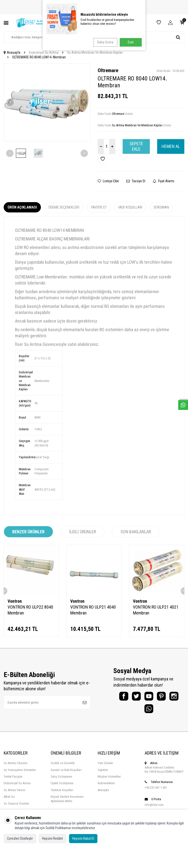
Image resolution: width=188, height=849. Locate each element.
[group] (47, 102)
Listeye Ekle (108, 181)
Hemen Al (171, 146)
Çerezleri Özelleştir (20, 838)
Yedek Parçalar (13, 781)
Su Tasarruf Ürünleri (16, 808)
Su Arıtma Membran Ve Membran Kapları (95, 52)
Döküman (161, 207)
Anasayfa (12, 52)
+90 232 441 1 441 (156, 792)
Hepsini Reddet (52, 838)
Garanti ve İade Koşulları (66, 774)
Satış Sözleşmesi (61, 781)
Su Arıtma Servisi (14, 794)
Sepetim (103, 774)
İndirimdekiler (106, 787)
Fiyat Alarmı (163, 181)
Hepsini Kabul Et (83, 838)
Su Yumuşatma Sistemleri (20, 774)
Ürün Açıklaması (22, 207)
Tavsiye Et (135, 181)
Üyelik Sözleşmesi (62, 787)
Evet (131, 42)
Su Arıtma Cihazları (16, 767)
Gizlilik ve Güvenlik (63, 767)
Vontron (15, 601)
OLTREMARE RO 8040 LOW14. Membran (39, 57)
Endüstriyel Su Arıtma (44, 52)
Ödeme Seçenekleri (63, 207)
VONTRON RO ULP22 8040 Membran (30, 609)
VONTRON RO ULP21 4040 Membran (93, 609)
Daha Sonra (104, 42)
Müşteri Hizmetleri (109, 781)
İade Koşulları (130, 207)
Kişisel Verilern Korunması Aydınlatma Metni (67, 803)
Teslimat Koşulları (62, 794)
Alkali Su (9, 801)
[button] (10, 102)
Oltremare (108, 70)
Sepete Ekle (136, 146)
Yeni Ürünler (105, 767)
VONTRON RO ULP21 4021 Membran (155, 609)
